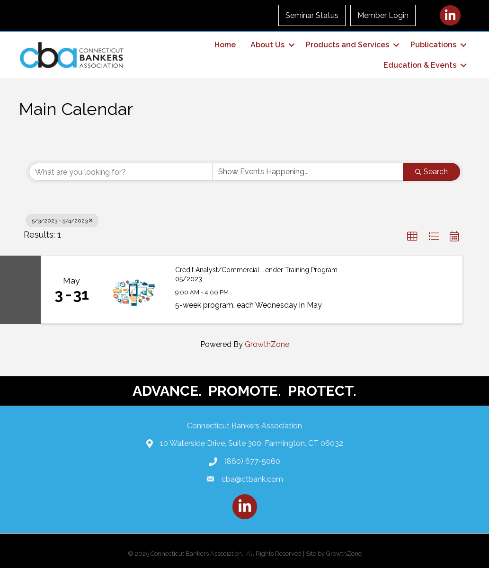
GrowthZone (267, 344)
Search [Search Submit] (431, 171)
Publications (433, 44)
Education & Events (419, 65)
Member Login (383, 15)
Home (225, 44)
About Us (267, 44)
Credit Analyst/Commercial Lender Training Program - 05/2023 (258, 274)
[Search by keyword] (121, 172)
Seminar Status (311, 15)
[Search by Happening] (307, 172)
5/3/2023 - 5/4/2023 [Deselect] (62, 220)
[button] (412, 236)
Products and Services (347, 44)
